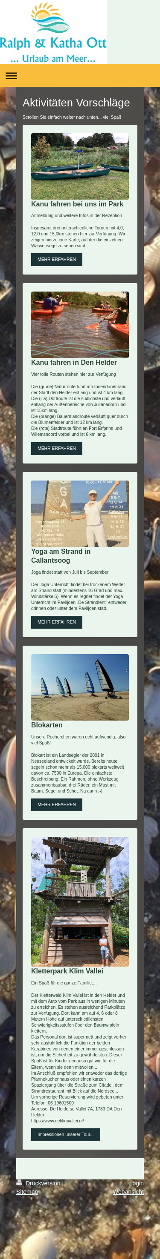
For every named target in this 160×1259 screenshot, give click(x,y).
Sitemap (27, 1191)
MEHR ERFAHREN (57, 259)
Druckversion (39, 1183)
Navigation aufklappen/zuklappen (80, 75)
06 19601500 (61, 1103)
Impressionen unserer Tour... (66, 1134)
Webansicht (128, 1191)
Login (136, 1183)
